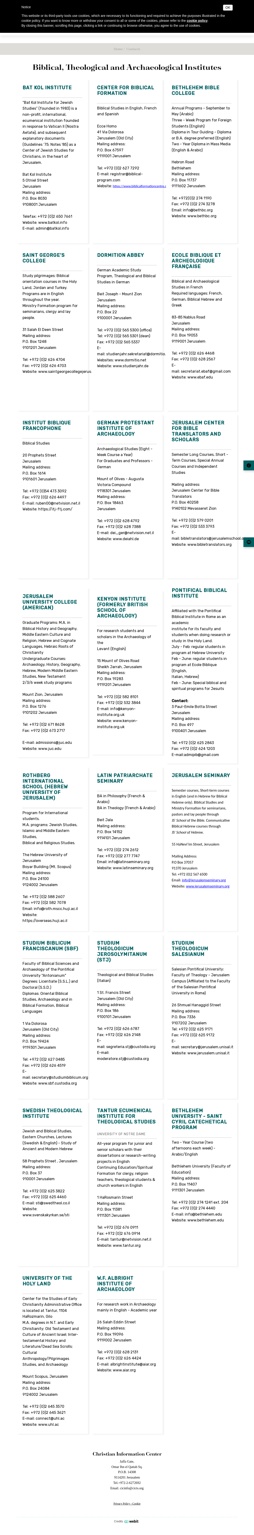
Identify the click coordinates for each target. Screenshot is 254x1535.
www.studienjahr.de (130, 366)
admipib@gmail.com (201, 755)
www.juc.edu (49, 748)
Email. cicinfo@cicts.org (127, 1488)
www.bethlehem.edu (205, 1220)
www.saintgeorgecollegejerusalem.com (73, 371)
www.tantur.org (127, 1245)
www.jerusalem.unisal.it (208, 1053)
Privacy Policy (122, 1503)
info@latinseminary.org (129, 862)
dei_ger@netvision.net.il (132, 533)
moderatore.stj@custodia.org (123, 1058)
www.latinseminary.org (133, 868)
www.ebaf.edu (200, 377)
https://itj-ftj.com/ (55, 509)
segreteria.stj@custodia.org (130, 1047)
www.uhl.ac (48, 1424)
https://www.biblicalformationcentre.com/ (142, 186)
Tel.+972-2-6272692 (127, 1483)
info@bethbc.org (198, 210)
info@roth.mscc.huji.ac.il (56, 908)
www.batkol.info (52, 222)
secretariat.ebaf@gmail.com (206, 371)
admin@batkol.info (52, 228)
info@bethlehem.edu (203, 1214)
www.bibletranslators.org (209, 544)
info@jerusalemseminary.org (204, 880)
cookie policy (197, 20)
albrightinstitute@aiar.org (133, 1364)
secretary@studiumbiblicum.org (60, 1077)
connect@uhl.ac (50, 1418)
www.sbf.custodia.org (57, 1083)
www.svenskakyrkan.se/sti (46, 1215)
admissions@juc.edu (54, 742)
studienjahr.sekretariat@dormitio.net (139, 354)
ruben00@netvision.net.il (58, 503)
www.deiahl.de (126, 539)
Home (118, 48)
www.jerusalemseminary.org (208, 886)
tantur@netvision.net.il (130, 1239)
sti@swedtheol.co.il (53, 1203)
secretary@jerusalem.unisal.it (207, 1047)
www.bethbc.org (201, 216)
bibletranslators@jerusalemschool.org (214, 538)
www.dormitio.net (130, 360)
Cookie (136, 1503)
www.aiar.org (124, 1370)
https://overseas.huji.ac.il (45, 920)
